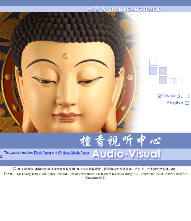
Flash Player (42, 152)
